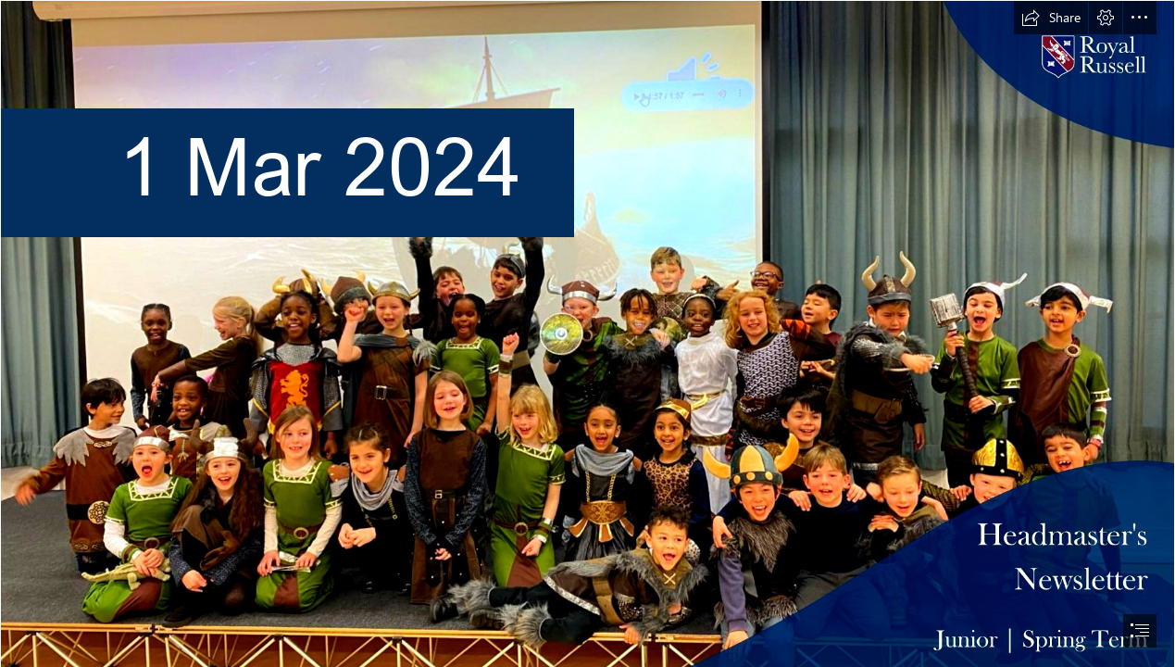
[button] (1051, 17)
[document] (587, 333)
